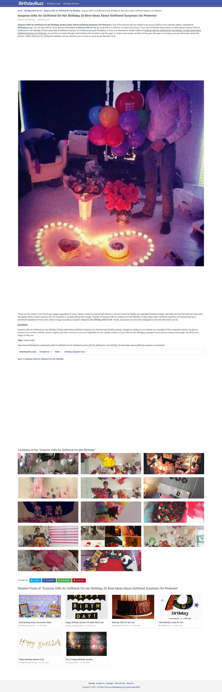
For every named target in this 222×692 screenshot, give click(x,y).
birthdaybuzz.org (25, 27)
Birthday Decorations (27, 626)
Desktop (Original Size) (75, 352)
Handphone (45, 352)
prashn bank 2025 (133, 687)
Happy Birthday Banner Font (31, 659)
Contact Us (100, 683)
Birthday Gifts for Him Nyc (123, 622)
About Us (129, 683)
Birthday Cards (54, 3)
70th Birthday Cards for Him (171, 622)
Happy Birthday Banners (75, 626)
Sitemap (91, 683)
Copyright (109, 683)
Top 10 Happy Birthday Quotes (79, 659)
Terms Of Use (120, 683)
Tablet (57, 352)
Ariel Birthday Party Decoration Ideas (35, 622)
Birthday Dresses (72, 3)
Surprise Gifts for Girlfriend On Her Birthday (44, 359)
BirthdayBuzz (31, 3)
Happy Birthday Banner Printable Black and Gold (87, 622)
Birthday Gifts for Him (120, 626)
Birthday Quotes (72, 663)
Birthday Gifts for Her (26, 20)
